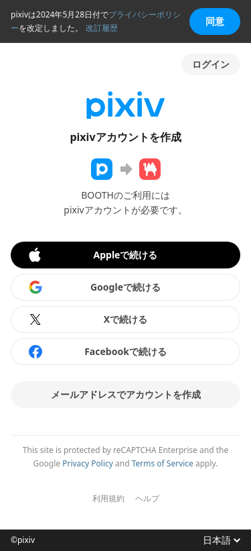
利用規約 (108, 499)
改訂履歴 (102, 28)
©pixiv (23, 540)
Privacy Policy (87, 463)
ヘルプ (147, 499)
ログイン (211, 64)
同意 (214, 21)
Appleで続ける (92, 255)
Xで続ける (87, 319)
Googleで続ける (94, 287)
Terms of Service (162, 463)
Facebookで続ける (97, 352)
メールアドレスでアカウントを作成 (126, 394)
